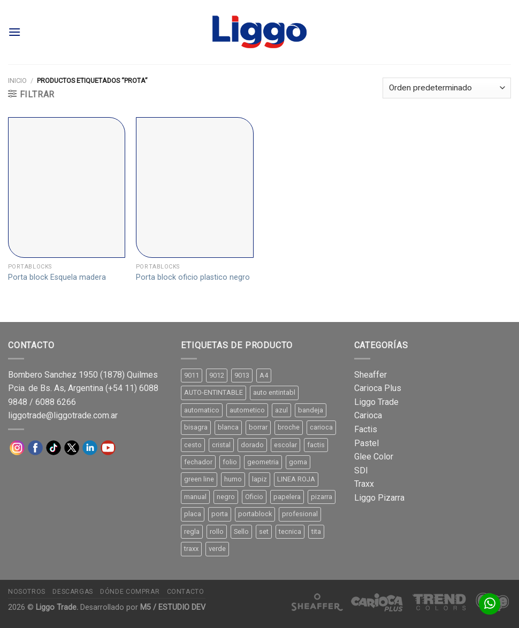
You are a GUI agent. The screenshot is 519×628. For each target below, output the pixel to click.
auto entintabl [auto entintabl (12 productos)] (274, 392)
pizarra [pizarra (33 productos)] (321, 497)
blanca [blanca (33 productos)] (228, 427)
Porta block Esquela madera (57, 277)
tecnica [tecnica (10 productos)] (290, 531)
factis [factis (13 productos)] (316, 445)
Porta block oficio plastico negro (193, 277)
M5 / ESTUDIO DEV (172, 607)
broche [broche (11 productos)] (289, 427)
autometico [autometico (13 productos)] (247, 410)
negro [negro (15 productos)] (226, 497)
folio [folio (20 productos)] (230, 462)
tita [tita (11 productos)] (316, 531)
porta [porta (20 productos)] (219, 514)
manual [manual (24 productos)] (195, 497)
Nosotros (26, 591)
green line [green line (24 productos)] (199, 479)
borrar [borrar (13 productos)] (258, 427)
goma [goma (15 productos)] (298, 462)
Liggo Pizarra (379, 498)
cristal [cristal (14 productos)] (221, 445)
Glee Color (373, 456)
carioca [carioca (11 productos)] (321, 427)
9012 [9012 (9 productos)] (216, 375)
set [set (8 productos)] (264, 531)
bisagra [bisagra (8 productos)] (196, 427)
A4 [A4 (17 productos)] (264, 375)
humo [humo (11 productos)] (233, 479)
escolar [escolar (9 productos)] (285, 445)
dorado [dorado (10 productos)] (252, 445)
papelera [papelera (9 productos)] (287, 497)
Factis (365, 429)
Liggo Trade (376, 402)
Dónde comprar (129, 591)
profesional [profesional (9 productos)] (300, 514)
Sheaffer (370, 375)
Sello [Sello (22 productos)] (241, 531)
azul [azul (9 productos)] (281, 410)
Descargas (72, 591)
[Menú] (14, 32)
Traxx (364, 484)
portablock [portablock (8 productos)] (255, 514)
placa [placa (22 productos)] (192, 514)
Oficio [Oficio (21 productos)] (254, 497)
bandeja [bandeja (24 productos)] (310, 410)
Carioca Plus (377, 388)
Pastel (366, 443)
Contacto (185, 591)
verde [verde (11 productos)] (217, 549)
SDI (361, 470)
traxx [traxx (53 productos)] (191, 549)
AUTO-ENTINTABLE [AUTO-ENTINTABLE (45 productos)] (213, 392)
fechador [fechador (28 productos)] (198, 462)
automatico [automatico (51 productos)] (201, 410)
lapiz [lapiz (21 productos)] (259, 479)
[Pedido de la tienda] (447, 88)
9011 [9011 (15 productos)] (191, 375)
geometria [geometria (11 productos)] (263, 462)
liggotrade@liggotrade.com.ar (63, 415)
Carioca (368, 415)
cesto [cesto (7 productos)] (193, 445)
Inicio (17, 80)
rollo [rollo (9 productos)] (217, 531)
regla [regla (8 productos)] (192, 531)
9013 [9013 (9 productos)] (241, 375)
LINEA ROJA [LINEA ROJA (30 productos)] (296, 479)
